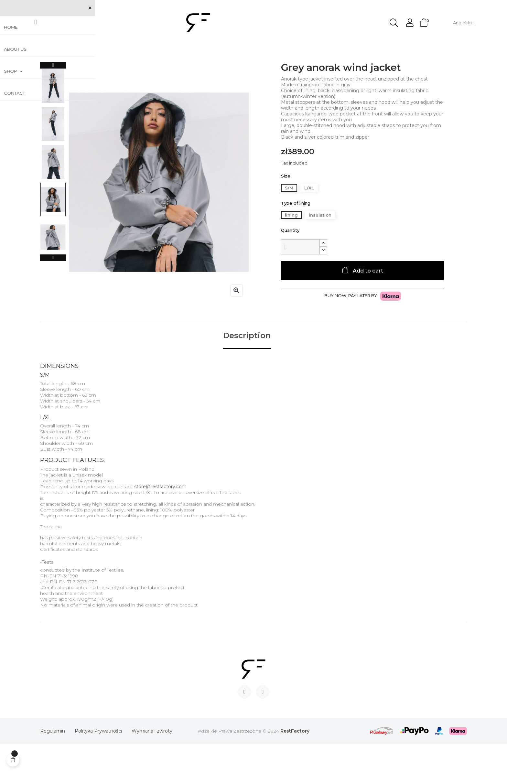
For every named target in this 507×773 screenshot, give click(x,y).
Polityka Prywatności (98, 760)
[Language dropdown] (464, 22)
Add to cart (367, 300)
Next (53, 94)
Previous (53, 287)
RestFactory (294, 760)
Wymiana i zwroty (152, 760)
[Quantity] (300, 276)
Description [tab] (247, 365)
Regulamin (52, 760)
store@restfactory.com (160, 516)
